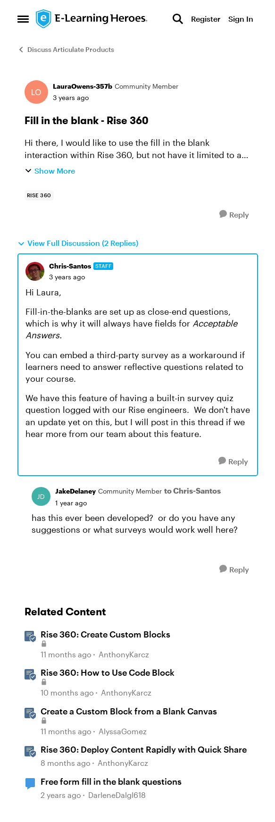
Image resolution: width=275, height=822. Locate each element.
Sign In (240, 18)
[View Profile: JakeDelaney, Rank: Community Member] (41, 496)
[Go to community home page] (92, 18)
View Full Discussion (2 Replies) (77, 243)
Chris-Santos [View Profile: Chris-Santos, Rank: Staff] (70, 266)
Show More (50, 170)
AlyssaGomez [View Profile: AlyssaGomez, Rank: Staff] (123, 731)
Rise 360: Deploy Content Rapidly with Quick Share (144, 749)
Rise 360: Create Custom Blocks (105, 634)
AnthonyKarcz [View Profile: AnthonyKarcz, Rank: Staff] (124, 654)
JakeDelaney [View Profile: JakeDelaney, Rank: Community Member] (75, 491)
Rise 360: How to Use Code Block (108, 672)
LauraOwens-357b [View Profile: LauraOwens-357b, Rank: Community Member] (82, 86)
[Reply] (234, 214)
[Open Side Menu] (23, 19)
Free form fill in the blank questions (111, 781)
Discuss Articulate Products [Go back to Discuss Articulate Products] (65, 49)
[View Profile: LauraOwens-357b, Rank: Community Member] (36, 92)
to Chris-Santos (192, 490)
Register (205, 18)
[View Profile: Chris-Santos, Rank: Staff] (34, 271)
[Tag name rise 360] (39, 195)
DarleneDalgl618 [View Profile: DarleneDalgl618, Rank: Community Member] (117, 794)
